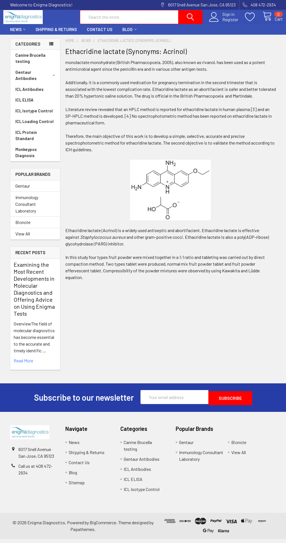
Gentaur (22, 190)
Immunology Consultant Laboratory (26, 209)
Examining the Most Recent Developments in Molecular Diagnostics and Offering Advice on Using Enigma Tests (34, 294)
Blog (129, 34)
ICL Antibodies (29, 94)
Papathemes (82, 533)
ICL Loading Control (34, 126)
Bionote (22, 227)
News (17, 34)
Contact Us (99, 34)
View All (22, 238)
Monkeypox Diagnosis (26, 157)
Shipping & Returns (56, 34)
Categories (27, 48)
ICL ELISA (24, 104)
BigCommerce (103, 526)
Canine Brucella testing (30, 63)
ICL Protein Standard (26, 140)
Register (224, 22)
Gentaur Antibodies (36, 80)
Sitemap (77, 486)
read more (23, 365)
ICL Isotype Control (34, 115)
